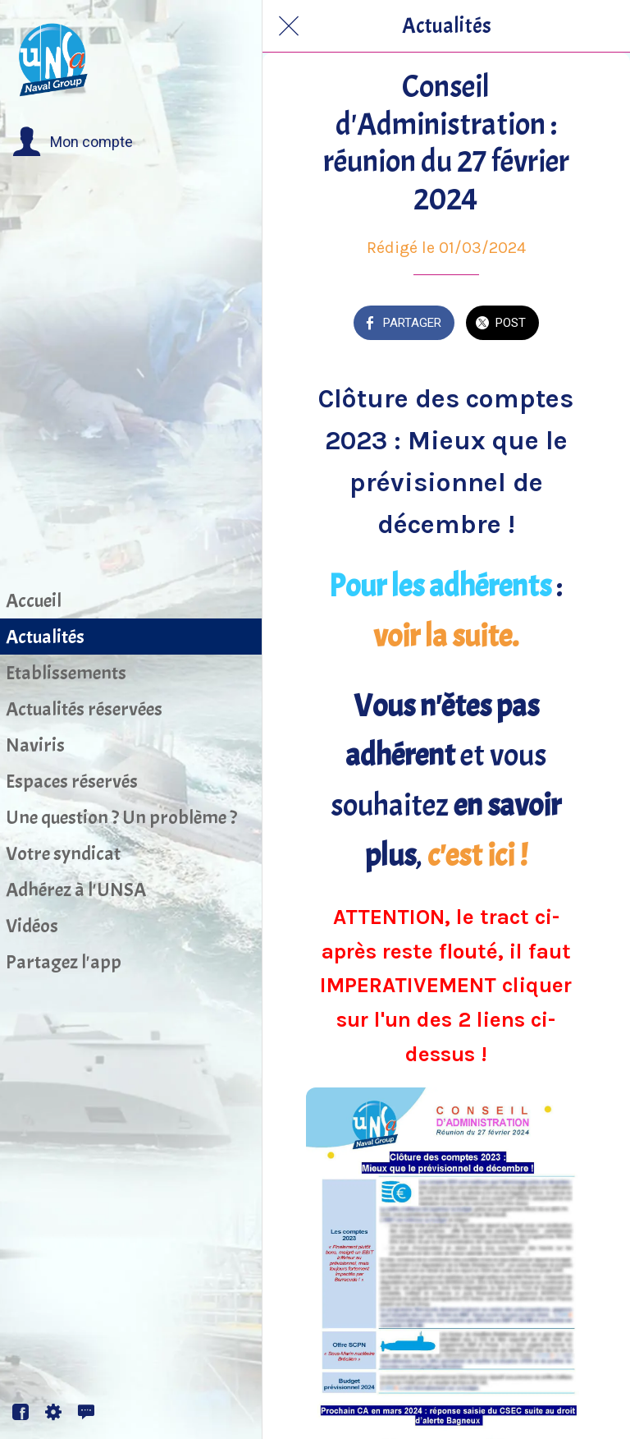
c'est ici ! (477, 856)
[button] (72, 142)
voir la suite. (445, 636)
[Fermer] (289, 26)
